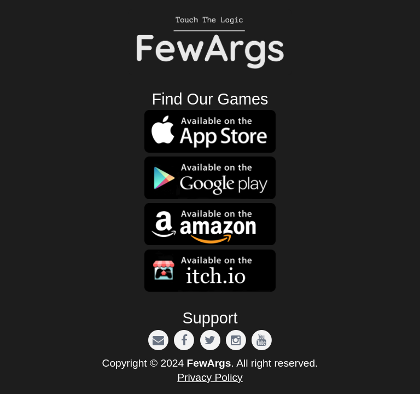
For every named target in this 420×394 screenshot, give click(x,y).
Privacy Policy (209, 377)
